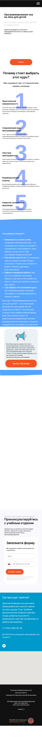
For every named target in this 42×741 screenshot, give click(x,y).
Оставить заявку (14, 572)
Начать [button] (21, 62)
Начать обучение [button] (21, 363)
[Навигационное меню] (38, 3)
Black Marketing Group (17, 722)
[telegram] (4, 645)
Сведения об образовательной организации (21, 695)
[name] (21, 556)
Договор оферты (21, 692)
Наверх (21, 709)
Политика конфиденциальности (21, 690)
